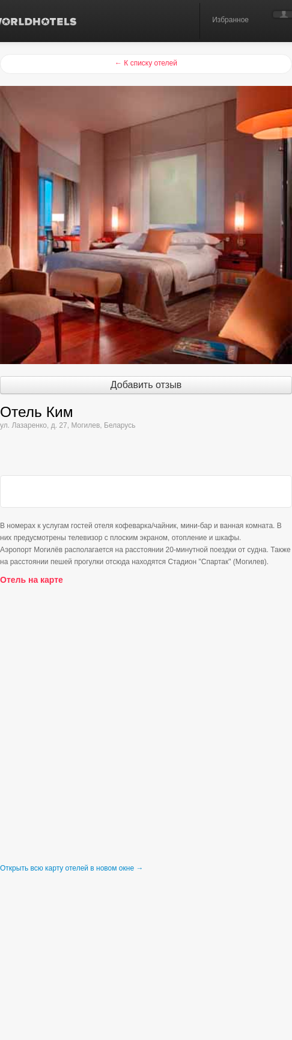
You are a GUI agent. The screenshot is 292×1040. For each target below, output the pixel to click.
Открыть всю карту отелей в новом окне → (71, 868)
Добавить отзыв (146, 385)
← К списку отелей (146, 63)
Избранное (230, 20)
